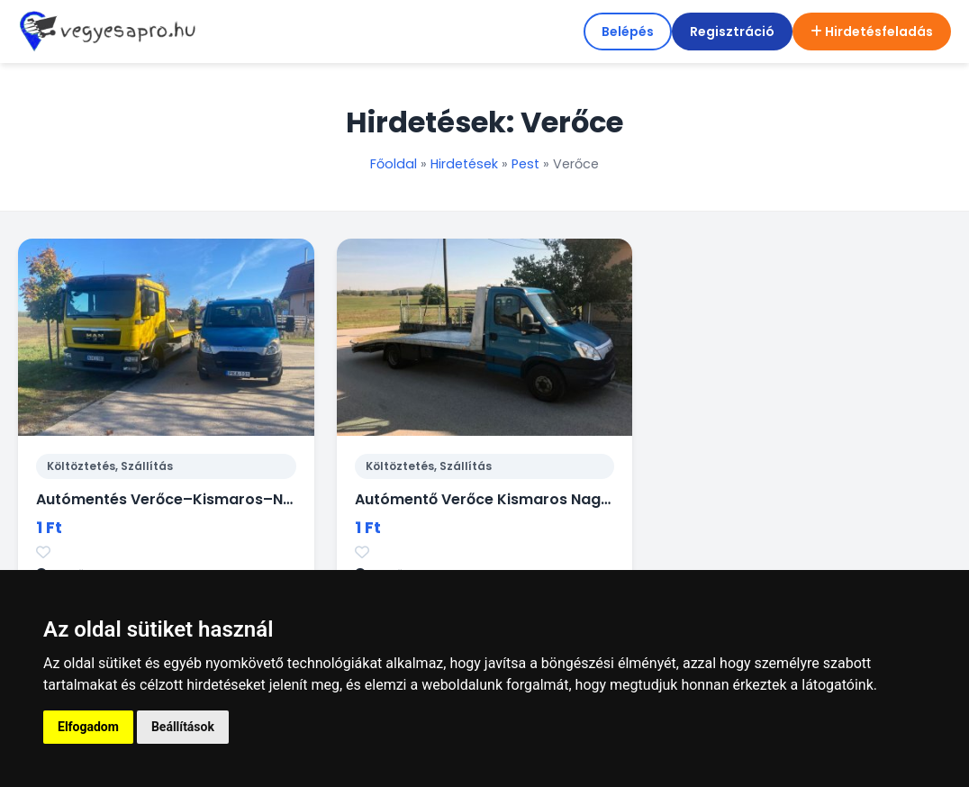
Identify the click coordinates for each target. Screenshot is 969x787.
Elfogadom (88, 726)
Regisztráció (732, 32)
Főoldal (393, 164)
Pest (525, 164)
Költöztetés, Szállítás (110, 466)
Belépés (628, 32)
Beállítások (182, 726)
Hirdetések (464, 164)
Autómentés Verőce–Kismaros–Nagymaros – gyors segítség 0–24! (286, 499)
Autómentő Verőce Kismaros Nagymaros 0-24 (527, 499)
